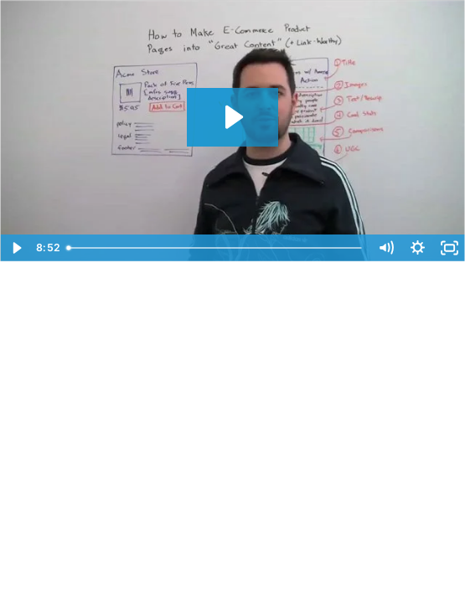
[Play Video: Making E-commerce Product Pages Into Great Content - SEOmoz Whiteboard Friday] (232, 117)
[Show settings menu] (417, 247)
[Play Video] (16, 247)
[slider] (215, 247)
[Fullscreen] (449, 247)
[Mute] (385, 247)
